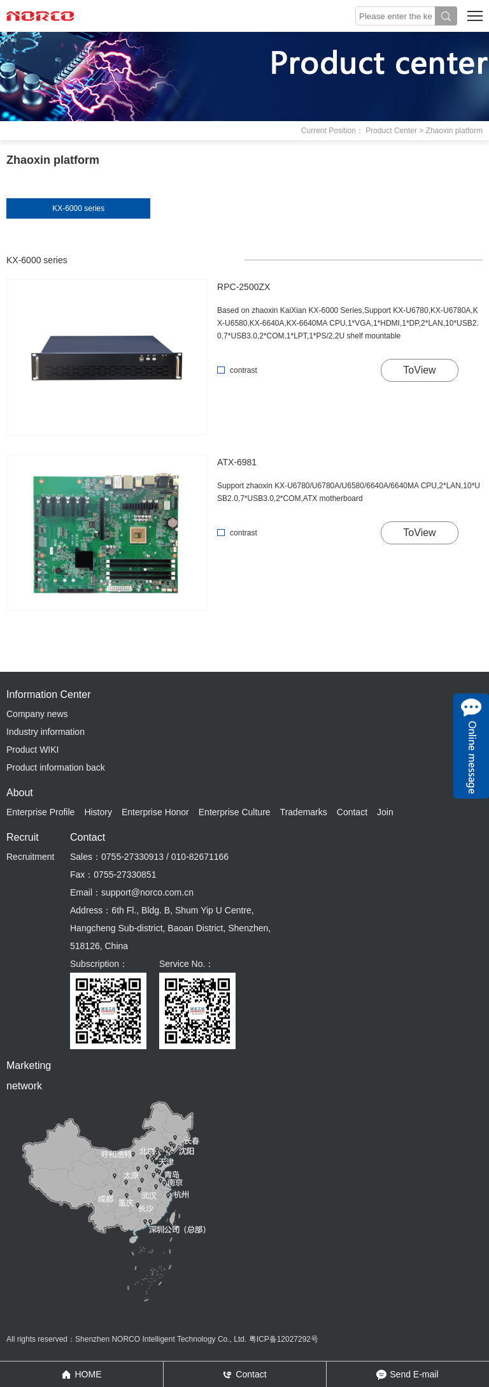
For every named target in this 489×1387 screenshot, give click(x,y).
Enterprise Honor (155, 812)
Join (385, 812)
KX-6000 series (78, 208)
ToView (419, 370)
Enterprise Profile (40, 812)
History (98, 812)
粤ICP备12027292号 (283, 1339)
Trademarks (303, 812)
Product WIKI (32, 749)
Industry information (45, 732)
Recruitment (30, 857)
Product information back (55, 767)
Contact (352, 812)
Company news (37, 714)
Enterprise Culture (235, 812)
